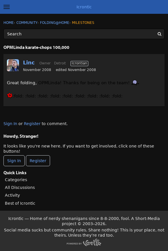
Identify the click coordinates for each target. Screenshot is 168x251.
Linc (29, 63)
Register (32, 123)
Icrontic (84, 7)
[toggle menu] (6, 7)
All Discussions (20, 187)
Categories (16, 179)
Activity (12, 195)
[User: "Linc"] (13, 65)
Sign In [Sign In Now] (14, 160)
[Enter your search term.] (84, 34)
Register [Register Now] (38, 160)
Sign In (10, 123)
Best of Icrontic (20, 203)
